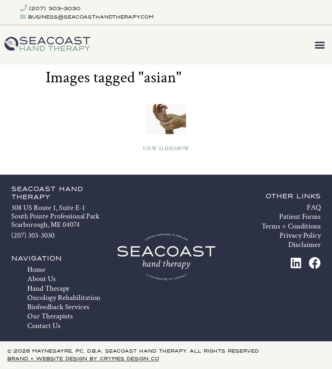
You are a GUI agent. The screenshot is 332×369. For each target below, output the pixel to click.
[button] (320, 45)
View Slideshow (166, 148)
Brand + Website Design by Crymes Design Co (83, 359)
